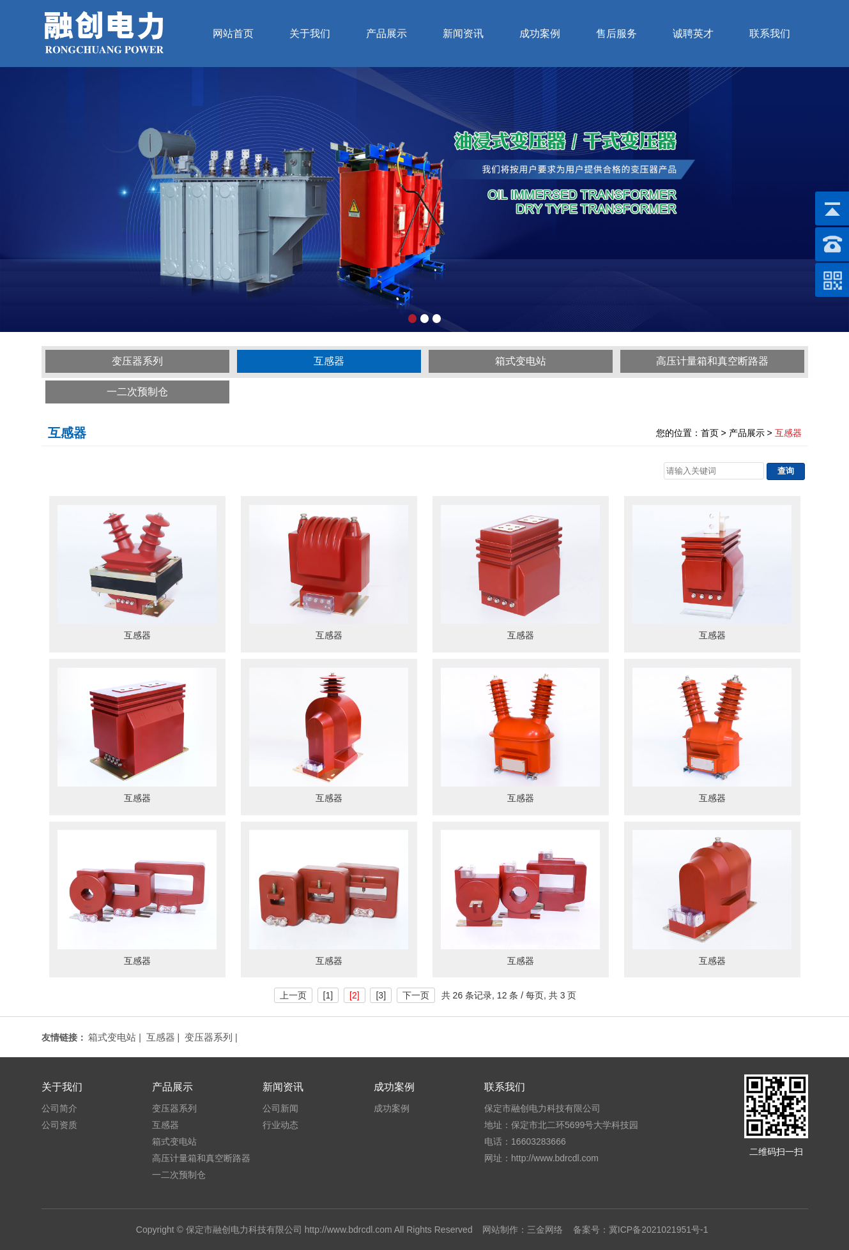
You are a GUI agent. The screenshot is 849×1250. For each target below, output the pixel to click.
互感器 (329, 361)
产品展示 (386, 33)
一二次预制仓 (137, 391)
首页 (710, 433)
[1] (328, 995)
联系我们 (769, 33)
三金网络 (545, 1229)
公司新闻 (280, 1108)
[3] (381, 995)
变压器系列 (137, 361)
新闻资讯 (463, 33)
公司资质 (59, 1125)
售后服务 (616, 33)
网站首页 (233, 33)
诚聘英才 (693, 33)
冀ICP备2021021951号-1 (658, 1229)
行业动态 (280, 1125)
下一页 (415, 995)
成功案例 (539, 33)
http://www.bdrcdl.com (348, 1229)
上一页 (293, 995)
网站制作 (500, 1229)
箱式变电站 (520, 361)
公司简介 (59, 1108)
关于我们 (309, 33)
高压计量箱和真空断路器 (712, 361)
